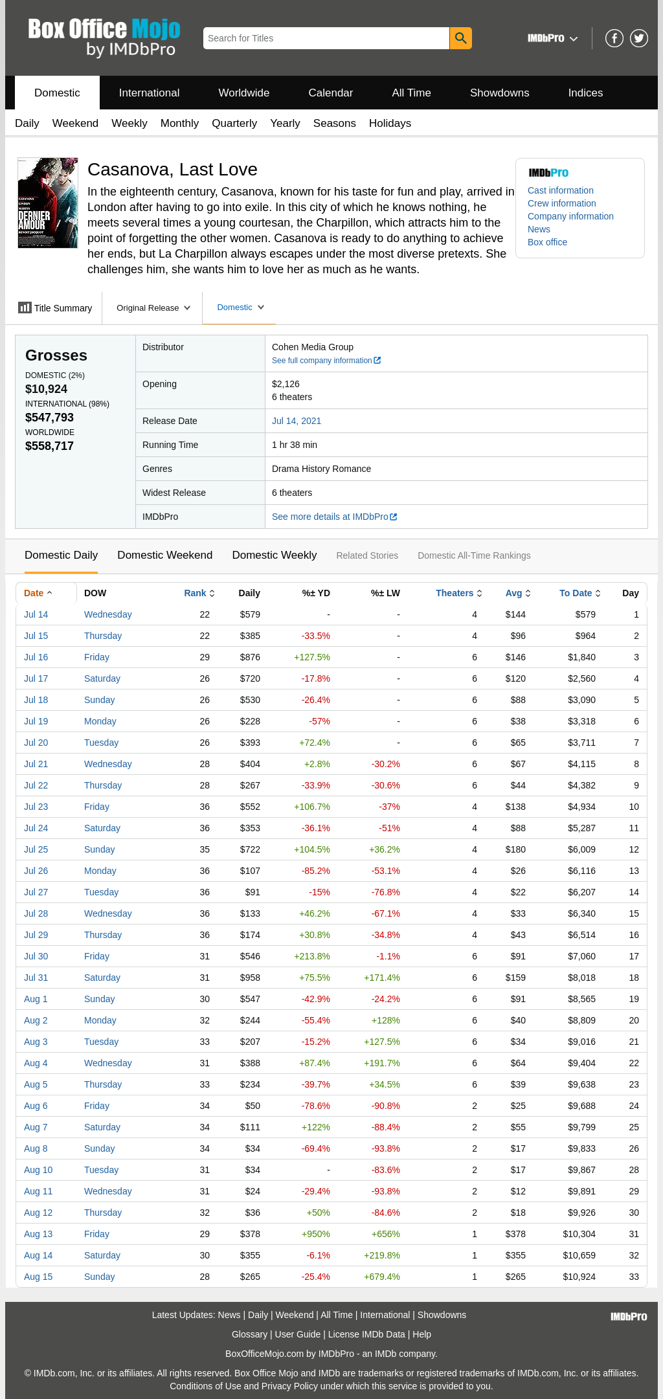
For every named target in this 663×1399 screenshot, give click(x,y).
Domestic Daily (61, 555)
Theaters (454, 593)
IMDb (385, 1354)
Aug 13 (38, 1234)
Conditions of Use (206, 1386)
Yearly (285, 123)
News (539, 229)
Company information (571, 216)
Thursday (103, 636)
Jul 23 (36, 806)
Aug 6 (36, 1106)
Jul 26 (36, 871)
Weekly (129, 123)
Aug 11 (38, 1191)
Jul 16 (36, 657)
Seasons (334, 123)
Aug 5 (36, 1084)
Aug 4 (36, 1063)
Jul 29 (36, 935)
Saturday (102, 678)
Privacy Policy (290, 1386)
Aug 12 (38, 1212)
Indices (585, 93)
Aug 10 (38, 1170)
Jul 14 (36, 614)
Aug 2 (36, 1020)
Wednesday (108, 614)
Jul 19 (36, 721)
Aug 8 (36, 1148)
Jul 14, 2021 (296, 421)
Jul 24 (36, 828)
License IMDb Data (366, 1334)
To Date (575, 593)
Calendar (331, 93)
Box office (547, 242)
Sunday (99, 700)
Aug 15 (38, 1276)
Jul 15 (36, 636)
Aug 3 (36, 1041)
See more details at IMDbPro (335, 516)
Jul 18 (36, 700)
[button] (551, 38)
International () (67, 404)
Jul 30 (36, 956)
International (149, 93)
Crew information (562, 203)
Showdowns (500, 93)
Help (421, 1334)
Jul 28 (36, 913)
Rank (195, 593)
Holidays (390, 123)
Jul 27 (36, 892)
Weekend (75, 123)
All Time (411, 93)
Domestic (57, 93)
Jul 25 (36, 849)
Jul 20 (36, 742)
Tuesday (101, 742)
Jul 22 (36, 785)
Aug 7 (36, 1127)
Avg (514, 593)
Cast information (561, 190)
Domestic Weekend (164, 555)
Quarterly (234, 123)
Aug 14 (38, 1255)
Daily (27, 123)
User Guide (298, 1334)
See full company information (327, 360)
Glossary (249, 1334)
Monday (100, 721)
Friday (96, 657)
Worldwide (243, 93)
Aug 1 (36, 999)
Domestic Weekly (274, 555)
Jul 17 (36, 678)
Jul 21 (36, 764)
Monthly (180, 123)
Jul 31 (36, 977)
